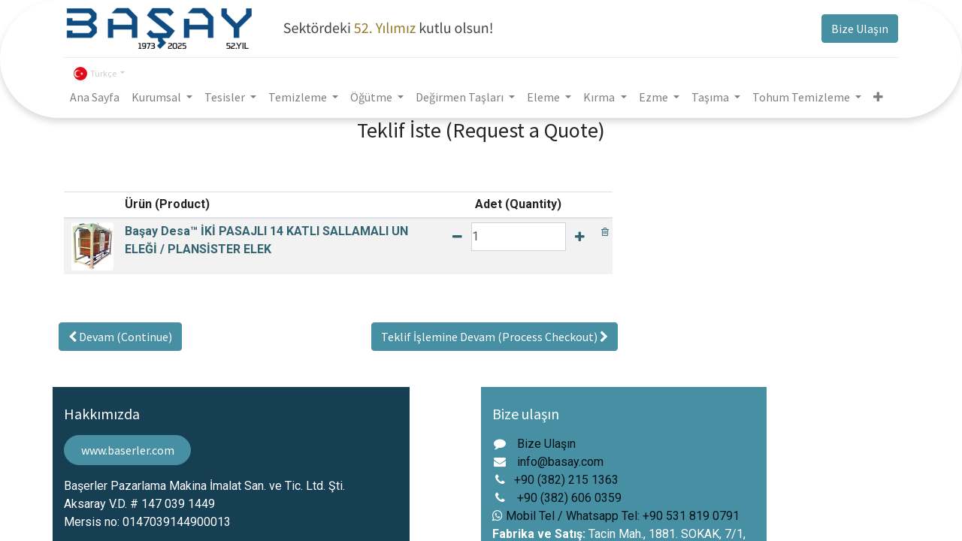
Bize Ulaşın (859, 28)
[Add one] (579, 236)
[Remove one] (457, 236)
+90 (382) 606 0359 (569, 498)
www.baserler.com (127, 450)
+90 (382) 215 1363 (566, 480)
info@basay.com (560, 462)
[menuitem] (95, 97)
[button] (878, 97)
